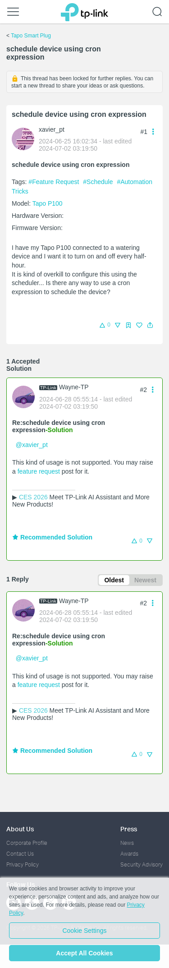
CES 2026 (33, 497)
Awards (129, 853)
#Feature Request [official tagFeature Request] (54, 181)
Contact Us (20, 853)
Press (128, 829)
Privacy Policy (22, 864)
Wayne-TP (74, 387)
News (127, 842)
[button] (150, 325)
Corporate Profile (26, 842)
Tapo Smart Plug (31, 35)
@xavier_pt (32, 444)
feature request (39, 471)
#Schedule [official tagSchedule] (98, 181)
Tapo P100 (47, 203)
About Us (20, 829)
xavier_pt (51, 129)
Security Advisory (141, 864)
